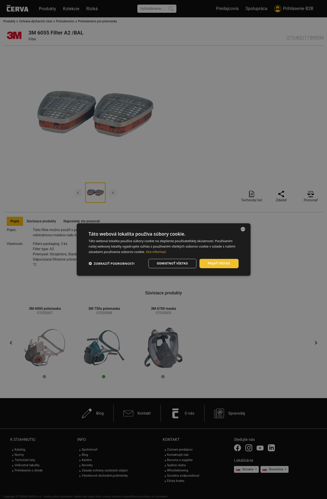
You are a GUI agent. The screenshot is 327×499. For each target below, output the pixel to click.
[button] (112, 263)
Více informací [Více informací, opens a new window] (156, 251)
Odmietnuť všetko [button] (171, 263)
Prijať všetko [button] (218, 263)
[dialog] (164, 249)
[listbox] (243, 229)
